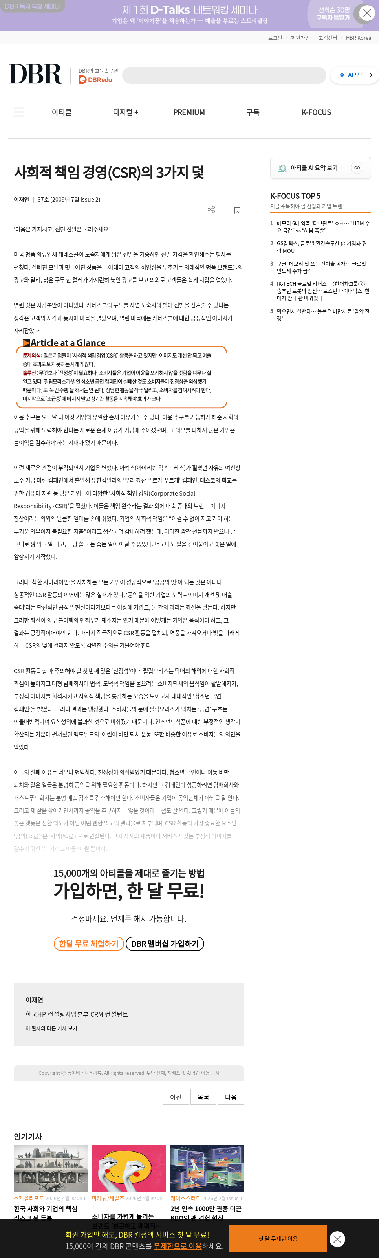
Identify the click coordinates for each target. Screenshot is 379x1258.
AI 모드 (356, 75)
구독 (253, 112)
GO (357, 168)
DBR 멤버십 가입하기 (165, 943)
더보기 (211, 209)
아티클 (62, 112)
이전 (176, 1097)
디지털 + (125, 112)
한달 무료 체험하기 (89, 943)
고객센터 (328, 37)
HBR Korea (358, 37)
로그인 (275, 37)
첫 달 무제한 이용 (278, 1238)
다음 (231, 1097)
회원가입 (300, 37)
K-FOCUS (316, 112)
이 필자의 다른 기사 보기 (51, 1028)
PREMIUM (189, 112)
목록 (203, 1097)
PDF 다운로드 (224, 210)
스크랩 (237, 210)
